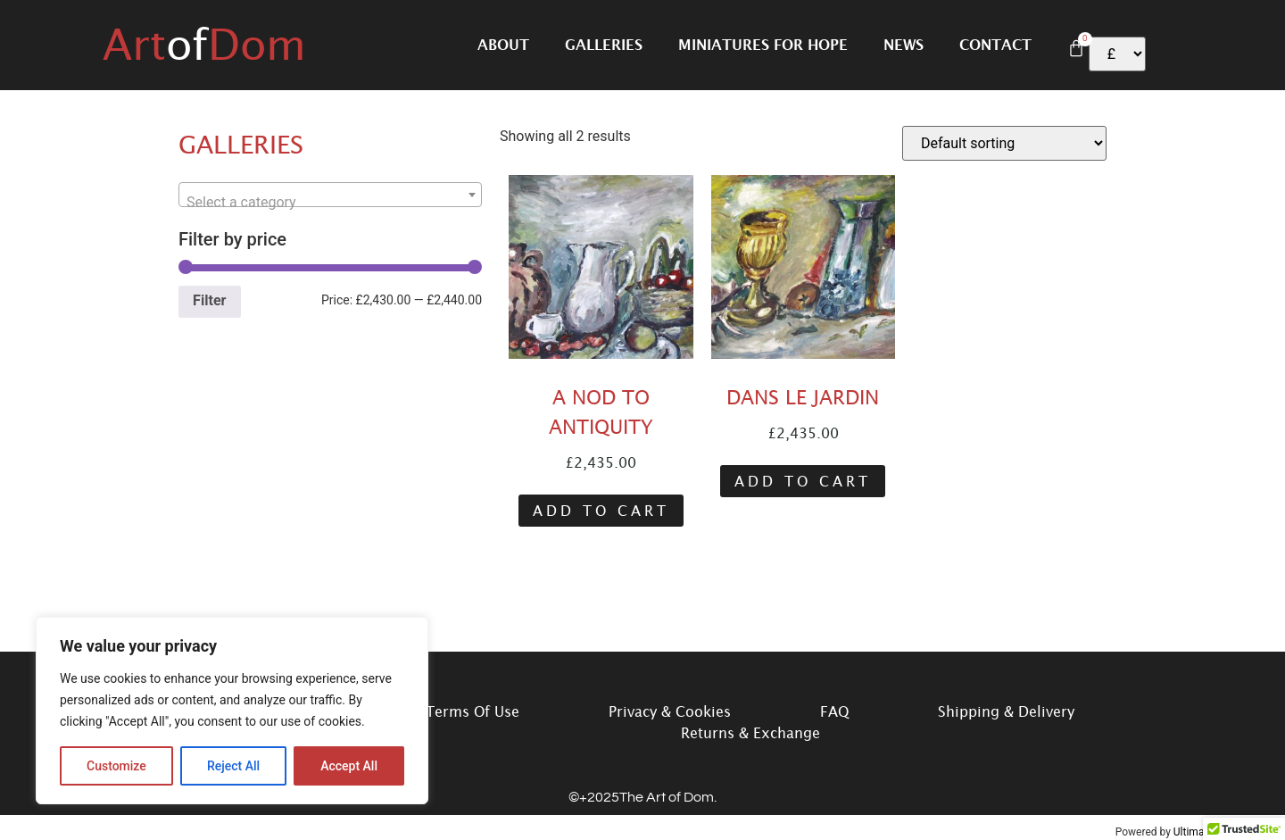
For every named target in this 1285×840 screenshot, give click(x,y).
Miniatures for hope (763, 44)
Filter (209, 300)
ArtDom (204, 44)
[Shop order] (1004, 143)
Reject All (233, 766)
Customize (116, 766)
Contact (995, 44)
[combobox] (330, 194)
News (903, 44)
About (503, 44)
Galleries (603, 44)
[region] (232, 710)
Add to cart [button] (601, 511)
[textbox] (330, 202)
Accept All (348, 766)
